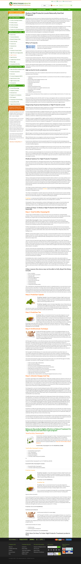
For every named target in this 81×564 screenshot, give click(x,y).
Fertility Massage (14, 27)
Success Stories (41, 9)
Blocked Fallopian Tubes (15, 39)
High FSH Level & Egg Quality (16, 52)
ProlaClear (28, 198)
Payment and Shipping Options (40, 546)
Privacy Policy (24, 548)
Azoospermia (13, 82)
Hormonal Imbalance (14, 36)
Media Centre (24, 553)
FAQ (69, 9)
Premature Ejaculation (15, 71)
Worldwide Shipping (67, 1)
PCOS (11, 48)
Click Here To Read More (15, 141)
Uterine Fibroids (13, 41)
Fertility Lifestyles (14, 24)
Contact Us (60, 9)
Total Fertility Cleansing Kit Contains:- (34, 448)
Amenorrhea (13, 34)
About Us (20, 9)
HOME (12, 9)
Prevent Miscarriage (14, 88)
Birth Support (13, 97)
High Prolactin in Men (14, 80)
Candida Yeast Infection (15, 59)
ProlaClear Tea (40, 482)
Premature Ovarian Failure (16, 50)
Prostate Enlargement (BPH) (16, 76)
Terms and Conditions (26, 550)
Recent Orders (37, 550)
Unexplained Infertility (15, 64)
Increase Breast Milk (14, 101)
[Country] (45, 5)
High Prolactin (13, 55)
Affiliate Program (25, 552)
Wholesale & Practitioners (39, 552)
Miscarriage (12, 61)
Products (30, 9)
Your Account (36, 548)
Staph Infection (13, 57)
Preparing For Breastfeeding (16, 99)
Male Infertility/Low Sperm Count (17, 69)
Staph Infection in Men (15, 78)
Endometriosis (13, 46)
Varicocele (12, 73)
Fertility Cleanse (13, 22)
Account (54, 1)
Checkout (59, 1)
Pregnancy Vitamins (14, 90)
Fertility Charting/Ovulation (16, 20)
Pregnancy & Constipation (15, 95)
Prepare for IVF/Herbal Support (17, 29)
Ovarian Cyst (13, 43)
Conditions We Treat (13, 548)
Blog (51, 9)
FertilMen (45, 188)
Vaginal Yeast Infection (15, 104)
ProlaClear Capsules (30, 470)
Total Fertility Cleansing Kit (35, 433)
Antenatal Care (13, 92)
